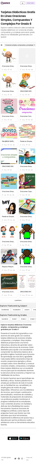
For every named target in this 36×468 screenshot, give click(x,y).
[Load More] (18, 300)
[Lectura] (27, 309)
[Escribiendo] (5, 309)
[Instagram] (22, 458)
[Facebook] (19, 458)
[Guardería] (5, 319)
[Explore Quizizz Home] (5, 3)
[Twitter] (15, 458)
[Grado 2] (23, 319)
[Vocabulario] (16, 309)
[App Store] (13, 438)
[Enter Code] (30, 3)
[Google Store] (24, 438)
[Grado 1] (14, 319)
